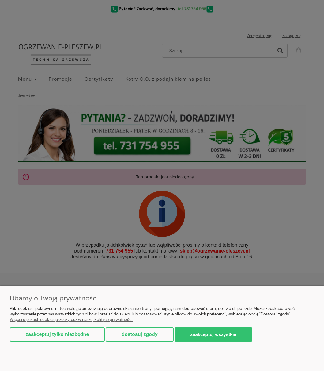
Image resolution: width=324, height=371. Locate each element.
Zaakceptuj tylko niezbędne (57, 334)
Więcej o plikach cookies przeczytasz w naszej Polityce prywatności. (71, 319)
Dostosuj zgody (139, 334)
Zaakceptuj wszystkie (213, 334)
